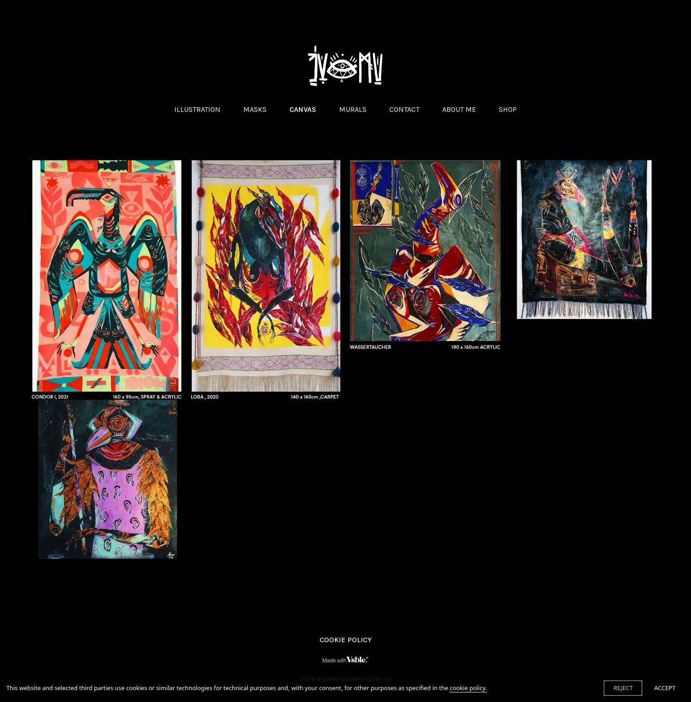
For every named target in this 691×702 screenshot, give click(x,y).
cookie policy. (468, 688)
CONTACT (404, 109)
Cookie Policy (345, 639)
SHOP (508, 109)
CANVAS (302, 109)
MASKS (255, 109)
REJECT (623, 688)
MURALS (352, 109)
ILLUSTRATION (197, 109)
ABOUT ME (459, 109)
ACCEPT (664, 688)
